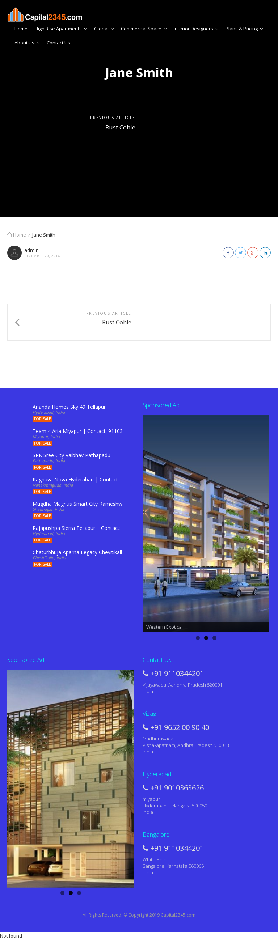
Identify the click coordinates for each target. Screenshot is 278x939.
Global (104, 28)
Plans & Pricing (244, 28)
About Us (26, 42)
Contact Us (58, 42)
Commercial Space (144, 28)
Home (21, 28)
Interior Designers (196, 28)
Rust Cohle (120, 127)
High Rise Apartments (61, 28)
